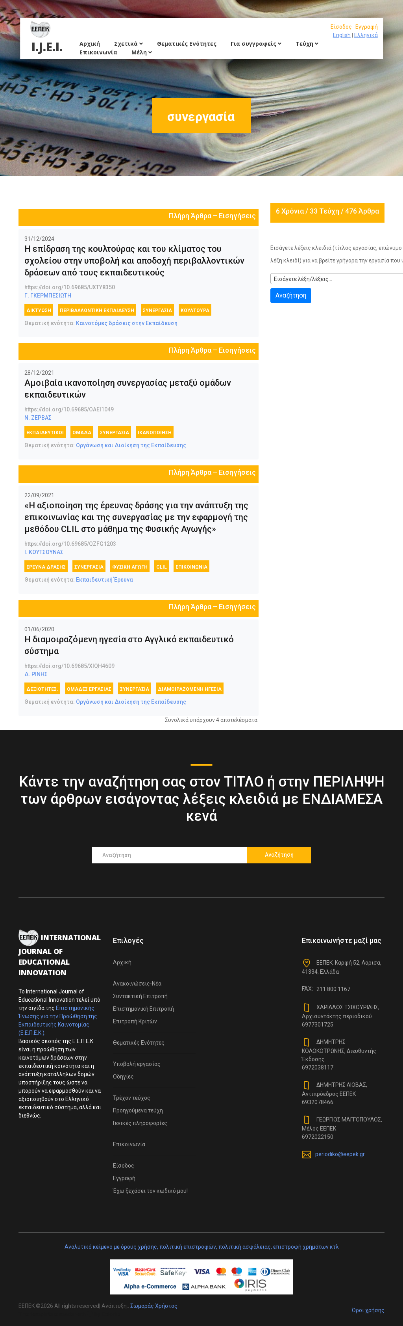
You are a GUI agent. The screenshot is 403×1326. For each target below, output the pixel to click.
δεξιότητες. (42, 689)
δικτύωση (38, 310)
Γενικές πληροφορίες (140, 1123)
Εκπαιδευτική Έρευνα (104, 580)
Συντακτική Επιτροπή (140, 996)
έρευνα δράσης (46, 567)
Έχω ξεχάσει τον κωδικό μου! (150, 1191)
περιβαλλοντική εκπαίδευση (97, 310)
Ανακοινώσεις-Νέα (137, 983)
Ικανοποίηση (155, 432)
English (342, 35)
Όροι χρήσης (368, 1310)
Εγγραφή (366, 27)
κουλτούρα (195, 310)
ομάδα (81, 432)
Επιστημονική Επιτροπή (143, 1009)
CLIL (161, 567)
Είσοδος (341, 27)
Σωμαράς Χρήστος (153, 1306)
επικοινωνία (191, 567)
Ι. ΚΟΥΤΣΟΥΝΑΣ (43, 552)
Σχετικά (128, 43)
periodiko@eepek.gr (340, 1154)
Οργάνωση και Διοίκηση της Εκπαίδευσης (131, 445)
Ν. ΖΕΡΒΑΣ (38, 418)
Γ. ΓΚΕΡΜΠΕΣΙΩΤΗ (47, 295)
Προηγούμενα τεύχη (138, 1110)
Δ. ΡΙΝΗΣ (36, 674)
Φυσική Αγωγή (130, 567)
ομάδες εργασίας (89, 689)
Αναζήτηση (290, 295)
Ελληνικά (366, 35)
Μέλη (141, 52)
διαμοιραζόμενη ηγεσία (190, 689)
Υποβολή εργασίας (137, 1064)
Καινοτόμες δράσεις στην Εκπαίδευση (126, 323)
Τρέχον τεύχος (131, 1098)
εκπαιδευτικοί (45, 432)
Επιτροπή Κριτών (135, 1021)
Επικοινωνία (98, 52)
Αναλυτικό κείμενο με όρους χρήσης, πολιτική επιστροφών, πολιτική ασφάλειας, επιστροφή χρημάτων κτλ (202, 1247)
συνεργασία (157, 310)
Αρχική (89, 43)
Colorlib (111, 1314)
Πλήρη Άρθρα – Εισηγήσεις (212, 216)
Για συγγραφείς (256, 43)
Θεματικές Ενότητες (186, 43)
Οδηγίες (123, 1076)
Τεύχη (307, 43)
